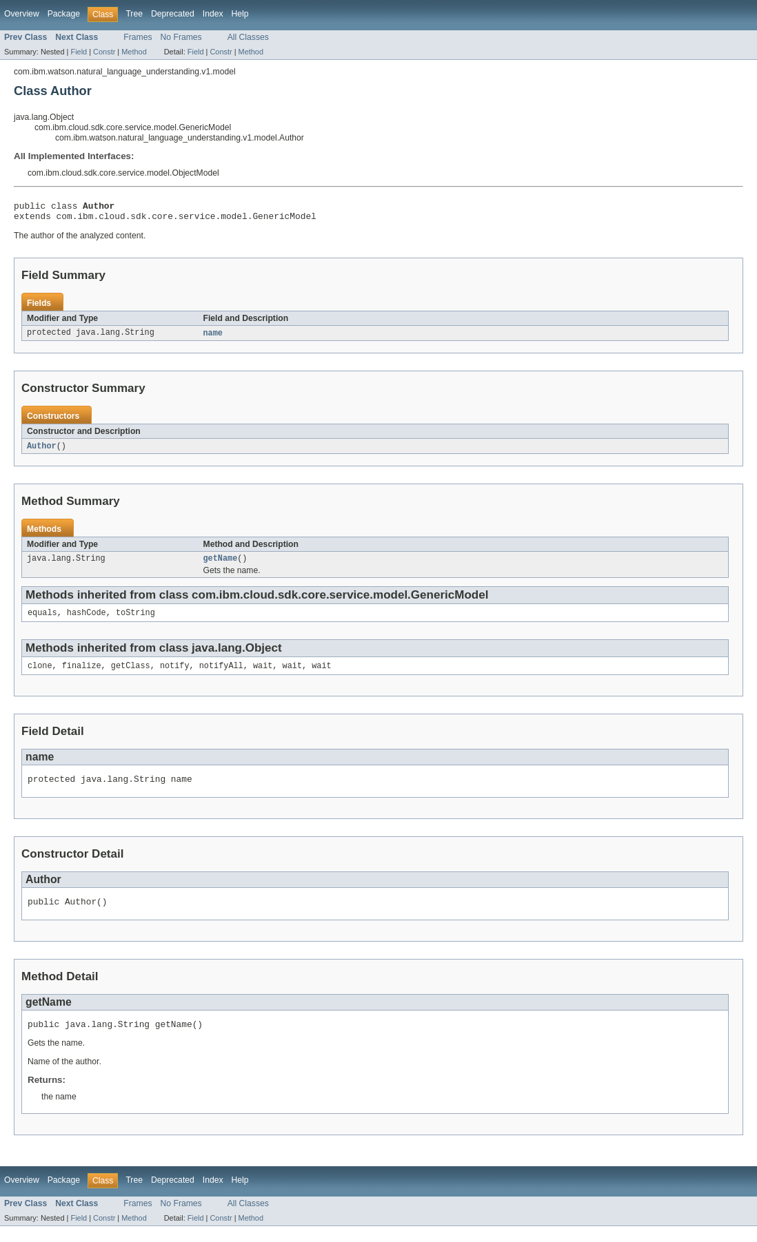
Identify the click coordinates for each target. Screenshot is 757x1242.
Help (240, 14)
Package (64, 14)
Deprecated (172, 14)
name (213, 337)
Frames (137, 37)
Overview (21, 14)
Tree (134, 14)
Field (78, 52)
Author (42, 451)
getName (220, 564)
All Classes (248, 37)
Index (213, 14)
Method (133, 52)
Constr (104, 52)
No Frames (181, 37)
